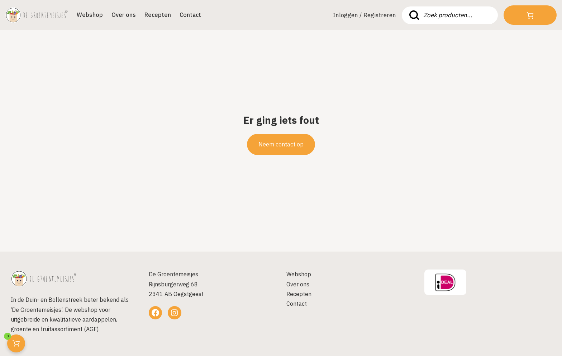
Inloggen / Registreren (364, 15)
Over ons (123, 14)
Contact (190, 14)
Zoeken (414, 15)
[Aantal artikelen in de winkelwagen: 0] (530, 15)
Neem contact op (281, 144)
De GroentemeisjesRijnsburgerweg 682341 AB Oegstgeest (176, 284)
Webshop (90, 14)
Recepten (157, 14)
